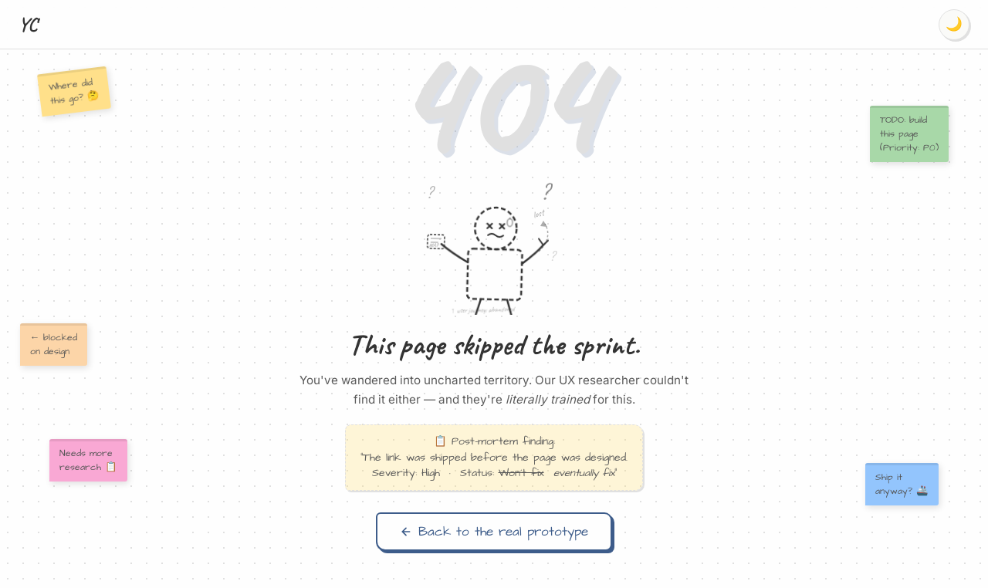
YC (28, 24)
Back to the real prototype (494, 531)
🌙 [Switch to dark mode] (954, 24)
